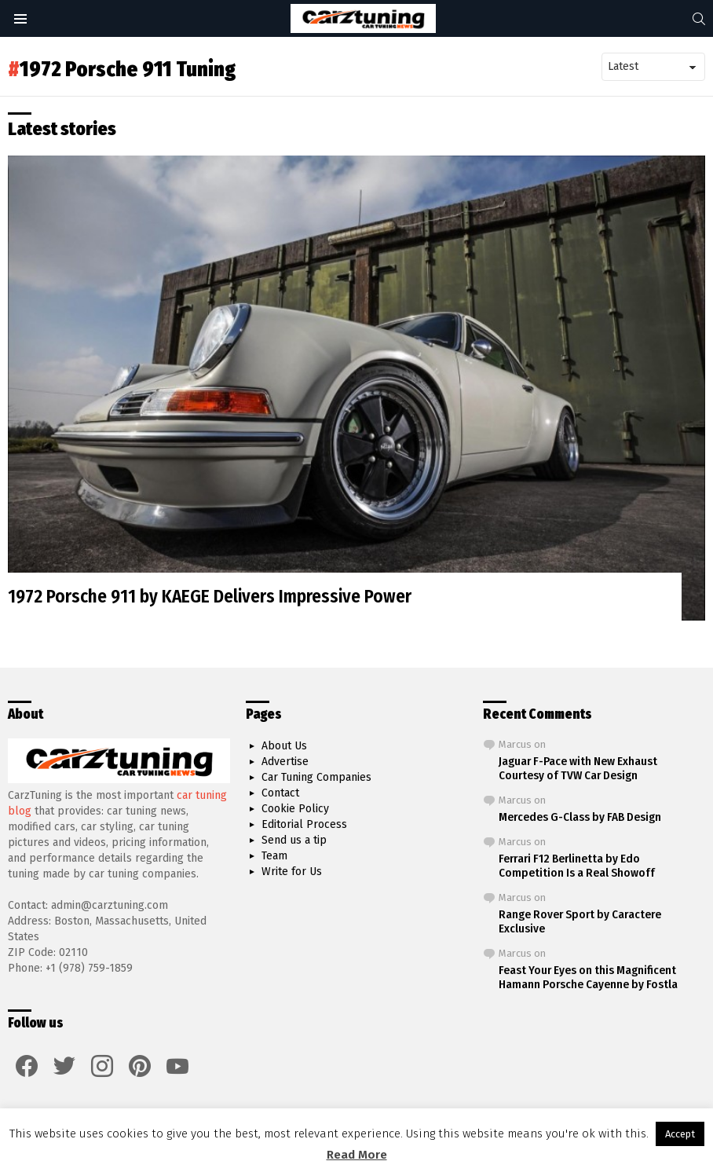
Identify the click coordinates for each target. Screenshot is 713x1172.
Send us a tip (294, 840)
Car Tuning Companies (316, 777)
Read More (357, 1155)
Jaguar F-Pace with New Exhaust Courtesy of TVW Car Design (578, 768)
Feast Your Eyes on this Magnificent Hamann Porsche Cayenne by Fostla (588, 977)
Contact (280, 793)
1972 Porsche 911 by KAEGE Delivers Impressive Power (209, 596)
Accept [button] (680, 1134)
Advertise (285, 761)
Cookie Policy (295, 808)
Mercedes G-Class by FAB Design (580, 817)
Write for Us (291, 871)
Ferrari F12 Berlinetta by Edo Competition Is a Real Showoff (577, 866)
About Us (284, 746)
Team (274, 856)
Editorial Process (304, 824)
